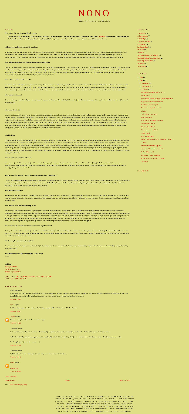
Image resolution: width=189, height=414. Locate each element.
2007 (141, 77)
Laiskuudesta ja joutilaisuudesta (151, 108)
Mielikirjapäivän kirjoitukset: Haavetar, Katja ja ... (157, 139)
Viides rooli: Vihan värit (149, 114)
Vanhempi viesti (125, 380)
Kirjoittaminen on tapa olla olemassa (152, 158)
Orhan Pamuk (145, 133)
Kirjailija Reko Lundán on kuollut (152, 101)
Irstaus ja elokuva (146, 117)
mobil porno (14, 368)
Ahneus (143, 111)
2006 (141, 80)
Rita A (12, 304)
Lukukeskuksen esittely (12, 269)
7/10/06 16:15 (15, 345)
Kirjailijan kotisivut (11, 266)
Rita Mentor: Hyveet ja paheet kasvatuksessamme (157, 98)
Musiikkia (140, 52)
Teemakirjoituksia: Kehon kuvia (147, 55)
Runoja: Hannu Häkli (148, 127)
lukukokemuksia (142, 47)
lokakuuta (145, 89)
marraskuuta (146, 86)
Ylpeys (143, 142)
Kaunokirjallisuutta (143, 41)
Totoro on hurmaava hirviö (149, 130)
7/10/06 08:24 (15, 311)
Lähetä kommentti (10, 377)
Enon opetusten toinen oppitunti (151, 146)
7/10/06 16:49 (15, 357)
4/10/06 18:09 (15, 299)
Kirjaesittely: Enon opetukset (150, 155)
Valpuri (12, 316)
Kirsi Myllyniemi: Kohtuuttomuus (152, 120)
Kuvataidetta (141, 44)
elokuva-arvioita (142, 36)
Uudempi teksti (10, 380)
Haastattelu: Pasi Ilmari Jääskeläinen (152, 92)
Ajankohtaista (141, 33)
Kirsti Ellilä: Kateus (147, 136)
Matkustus (140, 50)
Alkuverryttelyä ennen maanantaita (152, 149)
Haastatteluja (21, 278)
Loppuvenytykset (146, 95)
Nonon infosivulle (143, 171)
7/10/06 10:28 (15, 323)
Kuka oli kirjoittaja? (147, 152)
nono (94, 13)
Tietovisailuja (141, 66)
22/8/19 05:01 (15, 371)
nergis (12, 362)
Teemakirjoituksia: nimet (145, 61)
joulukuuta (145, 83)
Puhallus (102, 36)
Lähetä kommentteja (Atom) (18, 385)
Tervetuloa (140, 63)
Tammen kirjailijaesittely (13, 272)
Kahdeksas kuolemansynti (149, 105)
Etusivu (67, 380)
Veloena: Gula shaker (148, 123)
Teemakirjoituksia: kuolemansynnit (148, 58)
